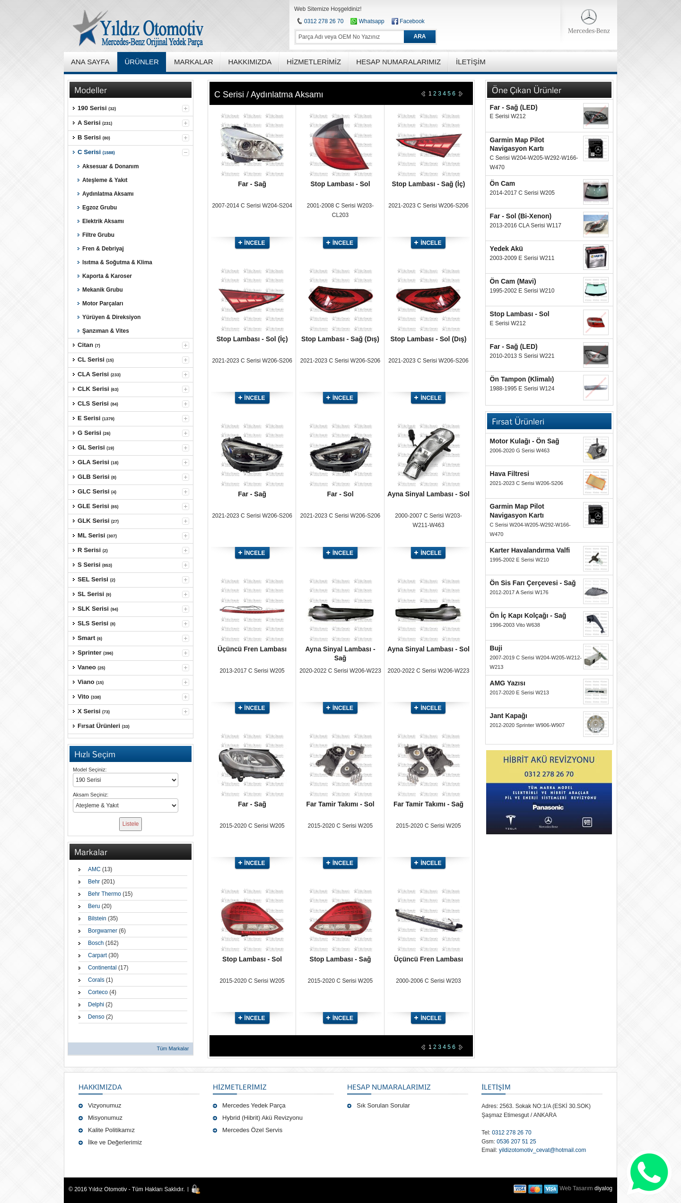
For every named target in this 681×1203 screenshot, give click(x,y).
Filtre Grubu (98, 235)
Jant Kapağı (508, 715)
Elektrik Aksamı (103, 221)
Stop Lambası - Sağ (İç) (428, 184)
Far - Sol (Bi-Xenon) (521, 216)
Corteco (98, 992)
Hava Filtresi (509, 473)
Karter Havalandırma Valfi (530, 550)
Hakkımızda (100, 1086)
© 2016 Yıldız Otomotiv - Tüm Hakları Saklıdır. (127, 1189)
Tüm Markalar (173, 1048)
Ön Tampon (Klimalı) (522, 379)
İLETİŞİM (495, 1086)
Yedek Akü (506, 248)
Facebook (412, 21)
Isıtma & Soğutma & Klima (117, 262)
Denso (96, 1016)
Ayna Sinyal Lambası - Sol (428, 494)
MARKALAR (193, 62)
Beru (94, 906)
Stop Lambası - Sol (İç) (252, 339)
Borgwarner (102, 930)
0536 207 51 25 (516, 1141)
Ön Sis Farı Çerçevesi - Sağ (533, 583)
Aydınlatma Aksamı (108, 193)
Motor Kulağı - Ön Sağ (524, 441)
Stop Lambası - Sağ (340, 959)
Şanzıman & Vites (105, 331)
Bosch (96, 943)
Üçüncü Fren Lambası (252, 649)
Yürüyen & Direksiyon (111, 317)
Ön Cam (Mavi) (513, 281)
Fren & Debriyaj (103, 248)
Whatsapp (367, 21)
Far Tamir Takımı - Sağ (428, 804)
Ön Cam (502, 183)
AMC (94, 869)
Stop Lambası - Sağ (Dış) (340, 339)
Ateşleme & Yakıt (105, 180)
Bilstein (97, 918)
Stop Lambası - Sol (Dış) (428, 339)
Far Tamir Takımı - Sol (340, 804)
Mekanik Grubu (102, 289)
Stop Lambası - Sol (340, 184)
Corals (96, 980)
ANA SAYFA (90, 62)
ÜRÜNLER (141, 62)
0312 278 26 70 (323, 21)
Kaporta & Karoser (107, 276)
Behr (94, 881)
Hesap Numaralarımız (389, 1086)
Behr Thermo (104, 894)
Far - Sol (340, 494)
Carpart (97, 955)
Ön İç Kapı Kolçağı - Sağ (528, 615)
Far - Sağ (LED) (514, 107)
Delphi (96, 1004)
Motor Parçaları (102, 303)
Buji (496, 648)
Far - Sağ (252, 184)
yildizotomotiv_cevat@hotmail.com (542, 1150)
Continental (102, 967)
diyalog (603, 1188)
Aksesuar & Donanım (110, 166)
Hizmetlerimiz (240, 1086)
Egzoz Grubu (99, 207)
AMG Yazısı (507, 683)
